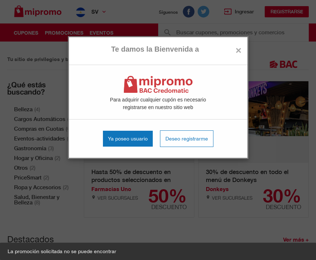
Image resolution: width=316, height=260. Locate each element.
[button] (158, 251)
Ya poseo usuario (128, 139)
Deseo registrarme (186, 139)
